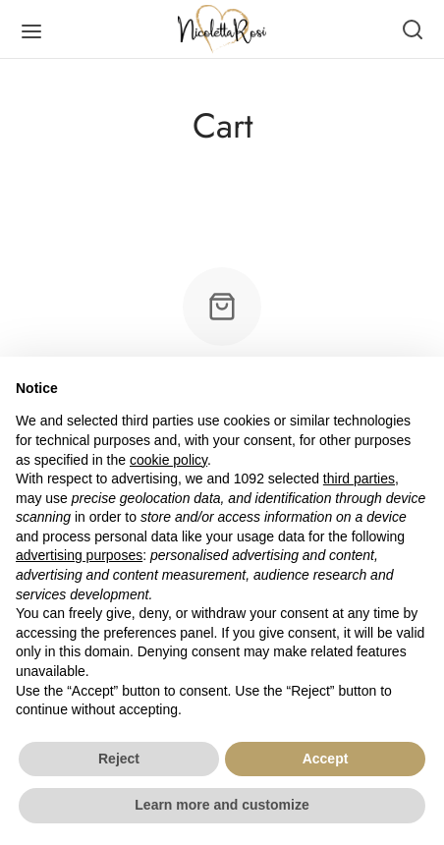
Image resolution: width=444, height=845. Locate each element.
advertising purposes (79, 555)
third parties (359, 478)
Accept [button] (326, 758)
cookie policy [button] (168, 460)
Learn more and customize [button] (221, 805)
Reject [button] (118, 758)
